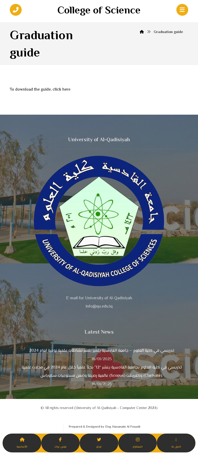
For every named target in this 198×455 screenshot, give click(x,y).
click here (61, 90)
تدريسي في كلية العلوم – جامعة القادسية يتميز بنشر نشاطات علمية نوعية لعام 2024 (101, 351)
